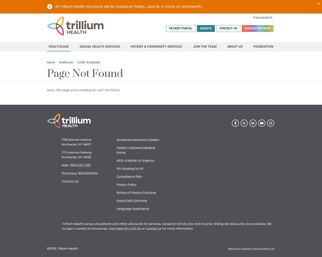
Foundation (263, 47)
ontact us (154, 229)
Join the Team (205, 47)
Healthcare (59, 47)
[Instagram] (270, 123)
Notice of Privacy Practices (136, 193)
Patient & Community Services (156, 47)
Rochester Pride (258, 28)
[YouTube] (261, 123)
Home (51, 62)
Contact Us (228, 28)
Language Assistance (133, 209)
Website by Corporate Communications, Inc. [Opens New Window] (251, 248)
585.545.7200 (80, 165)
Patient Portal (180, 28)
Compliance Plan (129, 176)
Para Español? (263, 17)
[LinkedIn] (252, 123)
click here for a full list (125, 229)
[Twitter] (244, 123)
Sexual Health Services (99, 47)
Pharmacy (69, 173)
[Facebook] (235, 123)
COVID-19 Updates (88, 62)
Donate (206, 28)
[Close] (318, 3)
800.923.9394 (88, 173)
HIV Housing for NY (130, 168)
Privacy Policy (126, 185)
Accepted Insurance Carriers (138, 140)
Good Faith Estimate (132, 201)
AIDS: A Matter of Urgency (135, 160)
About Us (235, 47)
